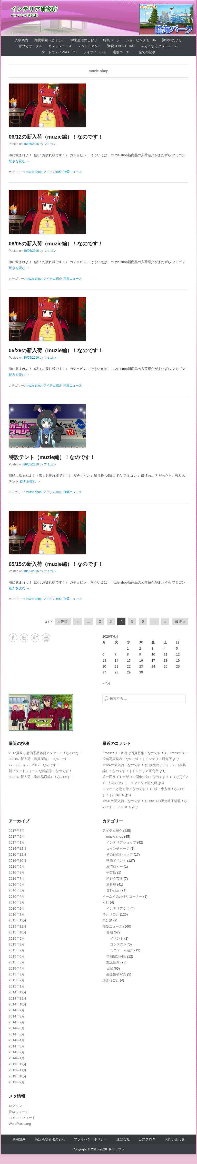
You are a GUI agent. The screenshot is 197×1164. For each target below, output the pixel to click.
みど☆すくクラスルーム (159, 46)
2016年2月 (17, 908)
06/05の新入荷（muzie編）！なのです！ (56, 243)
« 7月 (106, 683)
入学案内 (21, 40)
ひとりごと (110, 914)
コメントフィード (22, 1118)
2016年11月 (17, 854)
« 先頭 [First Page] (63, 621)
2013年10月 (17, 1076)
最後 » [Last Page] (180, 621)
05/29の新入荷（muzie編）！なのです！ (56, 350)
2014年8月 (17, 1016)
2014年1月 (17, 1058)
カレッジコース (60, 46)
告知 (109, 932)
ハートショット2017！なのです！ (34, 765)
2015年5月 (17, 962)
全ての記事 (147, 52)
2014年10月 (17, 1004)
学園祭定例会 (116, 956)
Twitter (24, 637)
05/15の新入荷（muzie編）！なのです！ (56, 564)
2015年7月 (17, 950)
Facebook (13, 637)
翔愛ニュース (72, 172)
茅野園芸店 (114, 878)
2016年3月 (17, 902)
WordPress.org (20, 1124)
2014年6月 (17, 1028)
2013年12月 (17, 1064)
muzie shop (34, 172)
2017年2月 (17, 836)
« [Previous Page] (77, 621)
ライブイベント (95, 52)
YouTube (46, 637)
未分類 (107, 920)
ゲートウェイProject (59, 52)
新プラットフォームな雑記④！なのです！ (40, 771)
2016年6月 (17, 884)
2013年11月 (17, 1070)
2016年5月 (17, 890)
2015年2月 (17, 980)
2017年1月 (17, 842)
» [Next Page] (165, 621)
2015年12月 (17, 920)
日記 (109, 968)
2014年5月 (17, 1034)
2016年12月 (17, 848)
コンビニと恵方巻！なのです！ (125, 789)
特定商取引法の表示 (50, 1139)
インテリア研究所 (34, 9)
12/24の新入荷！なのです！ (123, 765)
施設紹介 (113, 962)
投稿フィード (19, 1112)
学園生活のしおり (84, 40)
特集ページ (111, 40)
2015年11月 (17, 926)
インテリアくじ (118, 908)
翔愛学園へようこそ (49, 40)
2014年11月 (17, 998)
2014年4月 (17, 1040)
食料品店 (113, 890)
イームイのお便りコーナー (122, 896)
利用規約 (19, 1139)
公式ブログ (147, 1139)
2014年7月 (17, 1022)
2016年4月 (17, 896)
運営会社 (123, 1139)
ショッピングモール (141, 40)
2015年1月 (17, 986)
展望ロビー (114, 866)
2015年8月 (17, 944)
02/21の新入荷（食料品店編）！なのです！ (41, 777)
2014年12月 (17, 992)
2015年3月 (17, 974)
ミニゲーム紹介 (121, 950)
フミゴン (50, 144)
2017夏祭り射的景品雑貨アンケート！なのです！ (46, 753)
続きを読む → (19, 161)
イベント (116, 938)
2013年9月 (17, 1082)
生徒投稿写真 (116, 974)
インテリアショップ (121, 842)
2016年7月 (17, 878)
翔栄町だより (172, 40)
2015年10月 (17, 932)
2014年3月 (17, 1046)
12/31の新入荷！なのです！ (123, 801)
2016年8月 (17, 872)
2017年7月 (17, 831)
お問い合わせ (175, 1139)
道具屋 (111, 884)
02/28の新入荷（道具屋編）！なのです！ (40, 759)
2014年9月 (17, 1010)
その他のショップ (119, 854)
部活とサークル (30, 46)
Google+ (35, 637)
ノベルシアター (89, 46)
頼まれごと (110, 980)
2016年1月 (17, 914)
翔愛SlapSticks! (121, 46)
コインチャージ (118, 848)
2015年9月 (17, 938)
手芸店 (111, 872)
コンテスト (118, 944)
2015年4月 (17, 968)
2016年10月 (17, 860)
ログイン (15, 1106)
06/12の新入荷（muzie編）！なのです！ (56, 137)
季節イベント (116, 860)
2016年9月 (17, 866)
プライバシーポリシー (90, 1139)
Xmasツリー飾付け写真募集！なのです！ (133, 753)
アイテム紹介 (52, 172)
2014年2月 (17, 1052)
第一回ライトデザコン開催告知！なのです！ (135, 777)
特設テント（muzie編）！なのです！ (52, 457)
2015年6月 (17, 956)
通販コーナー (123, 52)
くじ (105, 902)
